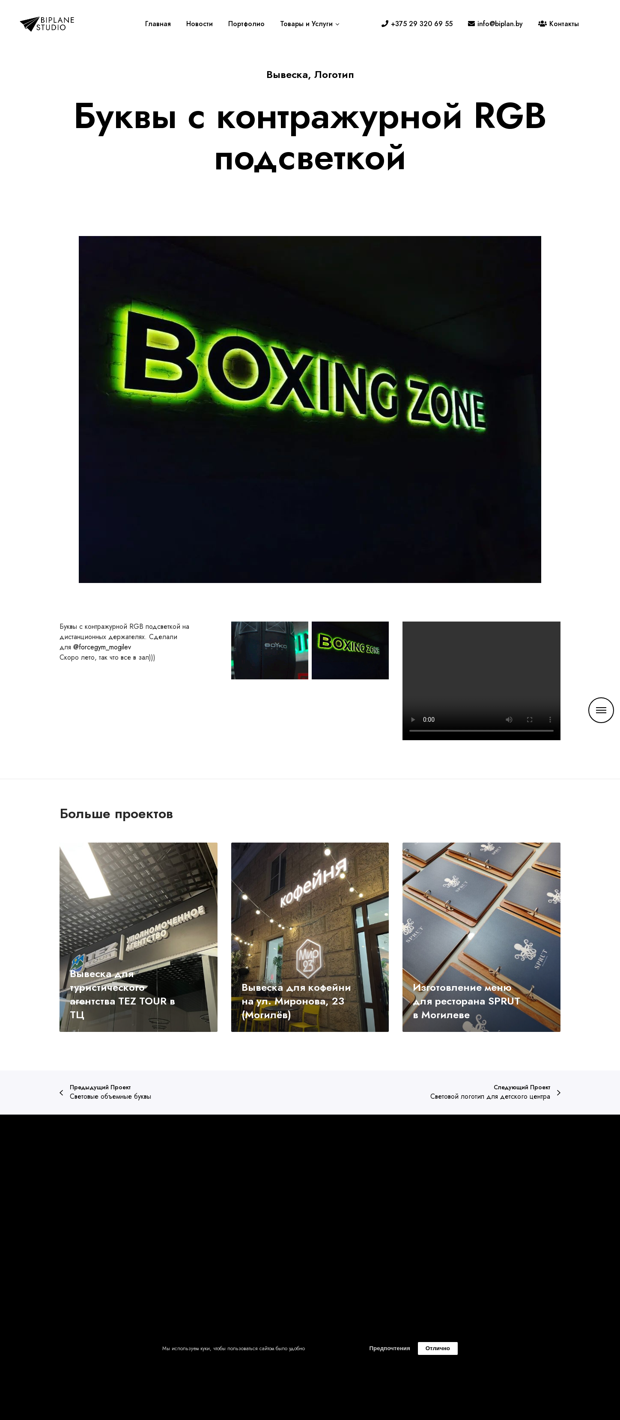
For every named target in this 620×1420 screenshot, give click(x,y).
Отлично (438, 1348)
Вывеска (287, 74)
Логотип (334, 74)
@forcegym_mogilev (102, 647)
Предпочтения (390, 1348)
